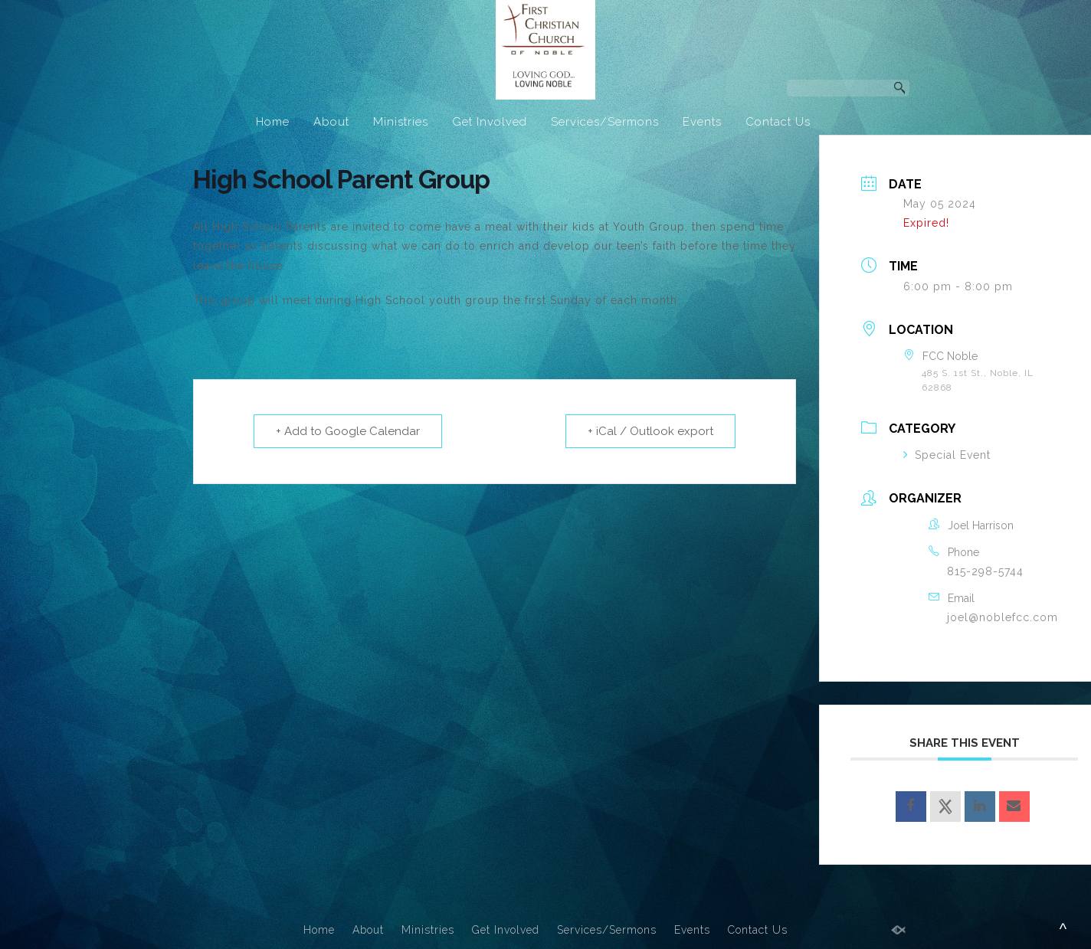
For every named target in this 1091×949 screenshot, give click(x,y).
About (331, 122)
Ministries (400, 122)
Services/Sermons (605, 122)
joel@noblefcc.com (1002, 617)
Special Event (947, 455)
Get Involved (489, 122)
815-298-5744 (985, 571)
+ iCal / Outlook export (650, 431)
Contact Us (778, 122)
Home (273, 122)
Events (702, 122)
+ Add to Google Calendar (348, 431)
